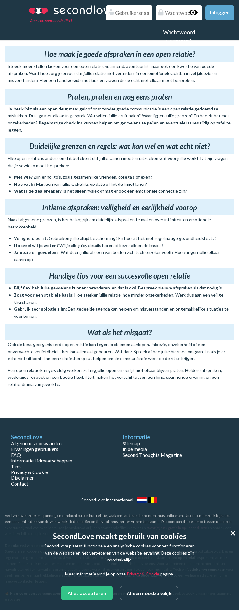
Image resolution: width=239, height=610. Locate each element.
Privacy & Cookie (29, 472)
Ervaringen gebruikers (34, 449)
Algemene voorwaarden (36, 443)
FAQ (16, 455)
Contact (19, 483)
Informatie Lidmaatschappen (41, 460)
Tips (16, 466)
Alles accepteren (87, 593)
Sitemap (131, 443)
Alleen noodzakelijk (149, 593)
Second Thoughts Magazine (152, 455)
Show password (196, 12)
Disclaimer (22, 478)
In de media (135, 449)
